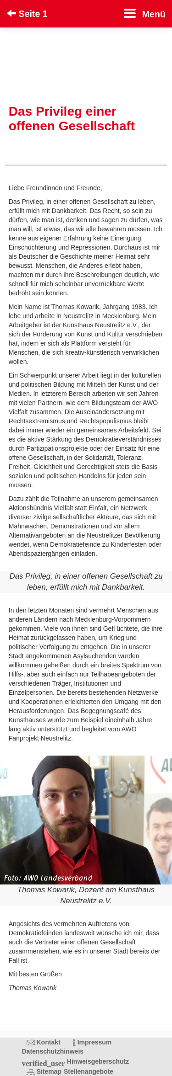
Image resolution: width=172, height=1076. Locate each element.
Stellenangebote (88, 1071)
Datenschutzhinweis (53, 1051)
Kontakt (49, 1042)
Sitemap (49, 1071)
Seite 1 (27, 14)
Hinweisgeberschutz (98, 1061)
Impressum (95, 1042)
